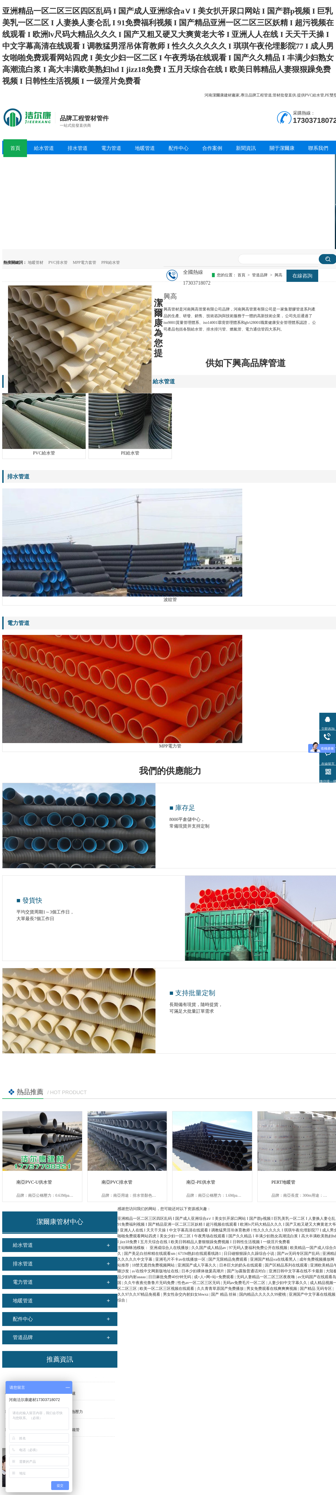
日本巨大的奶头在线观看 (241, 1265)
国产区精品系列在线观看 (287, 1265)
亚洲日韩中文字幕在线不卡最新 (296, 1271)
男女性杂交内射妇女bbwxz (186, 1294)
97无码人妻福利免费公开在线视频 (258, 1248)
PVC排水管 (58, 262)
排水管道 (23, 1263)
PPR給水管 (110, 262)
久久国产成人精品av (209, 1248)
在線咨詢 (302, 276)
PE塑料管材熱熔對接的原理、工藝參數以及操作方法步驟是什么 (60, 1377)
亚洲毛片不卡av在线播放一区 (181, 1259)
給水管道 (23, 1245)
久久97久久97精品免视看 (139, 1294)
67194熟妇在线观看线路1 (200, 1253)
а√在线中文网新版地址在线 (155, 1271)
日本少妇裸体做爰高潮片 (203, 1271)
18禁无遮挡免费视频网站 (154, 1265)
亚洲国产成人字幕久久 (197, 1265)
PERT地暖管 (283, 1182)
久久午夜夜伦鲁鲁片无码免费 (150, 1283)
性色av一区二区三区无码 (199, 1283)
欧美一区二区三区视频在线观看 (167, 1289)
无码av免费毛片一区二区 (244, 1283)
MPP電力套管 (84, 262)
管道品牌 (23, 1337)
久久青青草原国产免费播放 (221, 1289)
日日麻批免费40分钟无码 (170, 1277)
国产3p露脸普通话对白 (247, 1271)
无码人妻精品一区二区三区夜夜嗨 (266, 1277)
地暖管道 (23, 1300)
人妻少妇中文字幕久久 (288, 1283)
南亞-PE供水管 (200, 1182)
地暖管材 (35, 262)
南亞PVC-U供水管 (34, 1182)
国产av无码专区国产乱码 (299, 1253)
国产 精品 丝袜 (224, 1294)
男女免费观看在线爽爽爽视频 (272, 1289)
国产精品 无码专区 (316, 1289)
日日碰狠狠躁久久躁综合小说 (249, 1253)
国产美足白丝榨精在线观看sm (150, 1253)
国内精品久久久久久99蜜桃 (263, 1294)
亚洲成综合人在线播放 (170, 1248)
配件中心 (23, 1319)
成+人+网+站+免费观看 (214, 1277)
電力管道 (23, 1282)
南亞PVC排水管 (117, 1182)
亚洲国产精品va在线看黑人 (274, 1259)
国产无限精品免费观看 (228, 1259)
